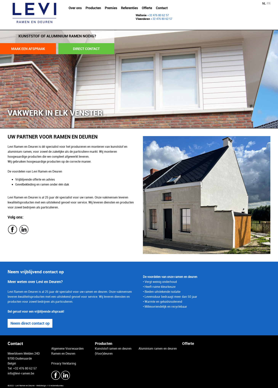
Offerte (147, 8)
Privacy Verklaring (63, 363)
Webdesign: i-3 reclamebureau (49, 385)
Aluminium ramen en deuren (158, 348)
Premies (111, 8)
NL (264, 3)
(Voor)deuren (104, 353)
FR (268, 3)
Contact (162, 8)
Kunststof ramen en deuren (113, 348)
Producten (93, 8)
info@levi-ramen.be (21, 373)
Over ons (75, 8)
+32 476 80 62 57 (158, 15)
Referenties (129, 8)
